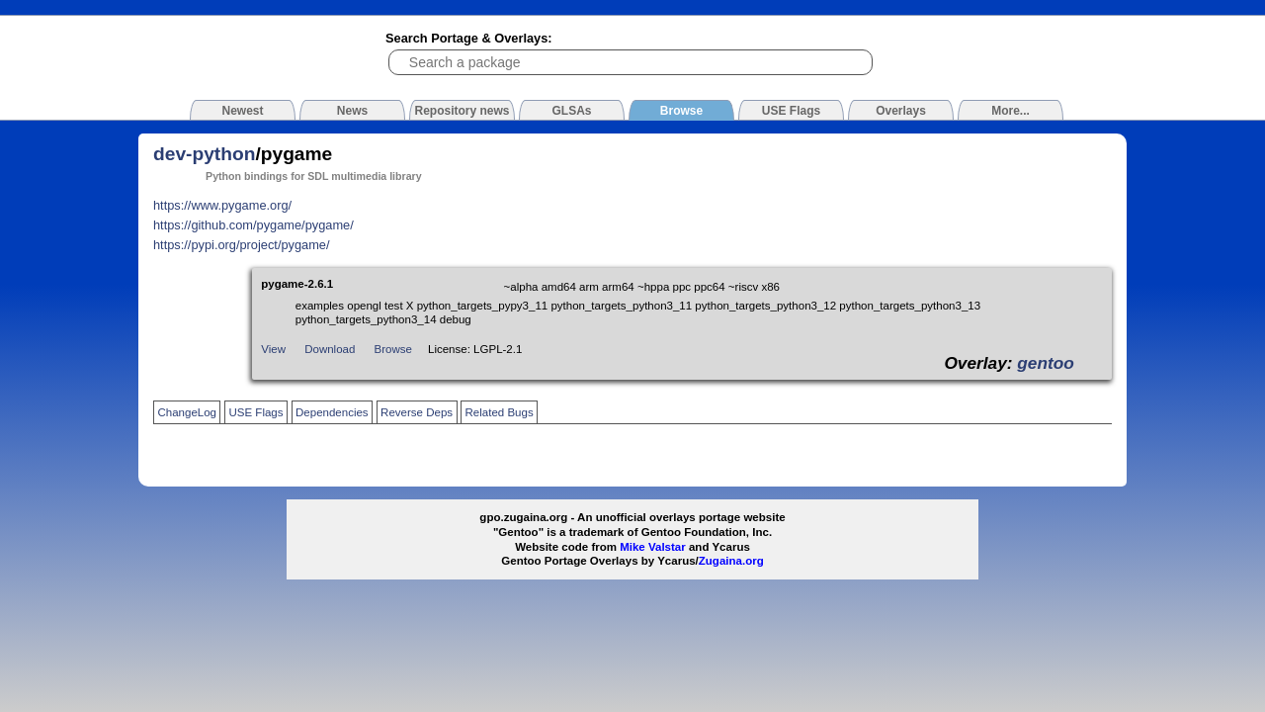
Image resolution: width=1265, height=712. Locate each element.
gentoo (1045, 363)
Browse (393, 349)
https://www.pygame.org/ (222, 205)
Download (329, 349)
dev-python (204, 153)
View (273, 349)
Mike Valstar (653, 547)
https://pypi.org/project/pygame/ (241, 244)
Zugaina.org (731, 561)
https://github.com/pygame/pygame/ (253, 225)
